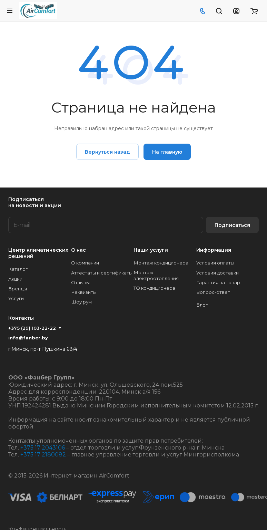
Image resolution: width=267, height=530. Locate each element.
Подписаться (232, 225)
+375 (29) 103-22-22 (32, 328)
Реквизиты (84, 292)
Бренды (17, 288)
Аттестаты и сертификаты (101, 273)
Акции (15, 279)
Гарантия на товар (218, 282)
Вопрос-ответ (213, 292)
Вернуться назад (107, 152)
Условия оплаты (215, 263)
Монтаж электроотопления (156, 275)
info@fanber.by (28, 337)
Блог (202, 305)
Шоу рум (81, 302)
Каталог (18, 269)
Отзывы (80, 282)
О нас (78, 250)
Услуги (16, 298)
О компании (85, 263)
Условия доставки (217, 273)
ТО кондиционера (154, 288)
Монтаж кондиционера (161, 263)
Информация (213, 250)
